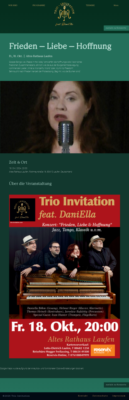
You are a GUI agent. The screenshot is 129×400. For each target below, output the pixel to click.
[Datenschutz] (100, 396)
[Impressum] (119, 396)
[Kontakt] (83, 396)
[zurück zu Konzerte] (116, 28)
